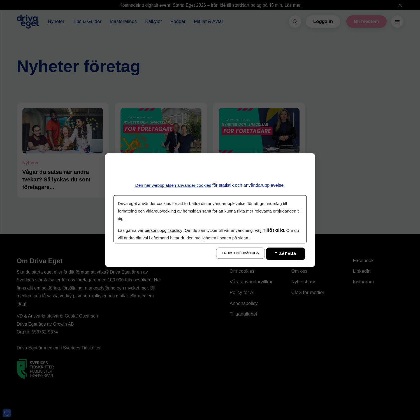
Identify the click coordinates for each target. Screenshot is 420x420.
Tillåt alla (285, 253)
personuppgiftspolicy (164, 230)
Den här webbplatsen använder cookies (173, 185)
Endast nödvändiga (240, 253)
